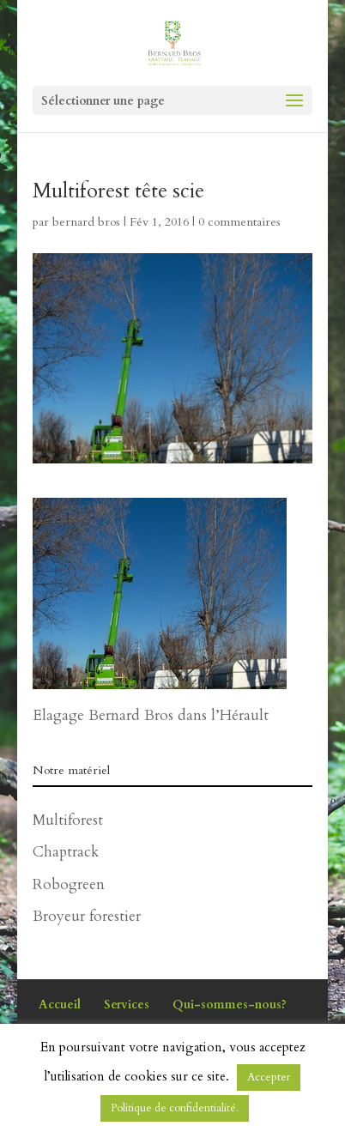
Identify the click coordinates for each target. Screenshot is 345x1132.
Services (126, 1004)
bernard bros (86, 222)
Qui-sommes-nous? (229, 1004)
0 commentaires (239, 222)
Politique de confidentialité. (175, 1108)
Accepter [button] (268, 1077)
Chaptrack (66, 852)
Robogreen (69, 884)
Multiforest (68, 820)
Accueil (60, 1004)
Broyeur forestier (87, 916)
